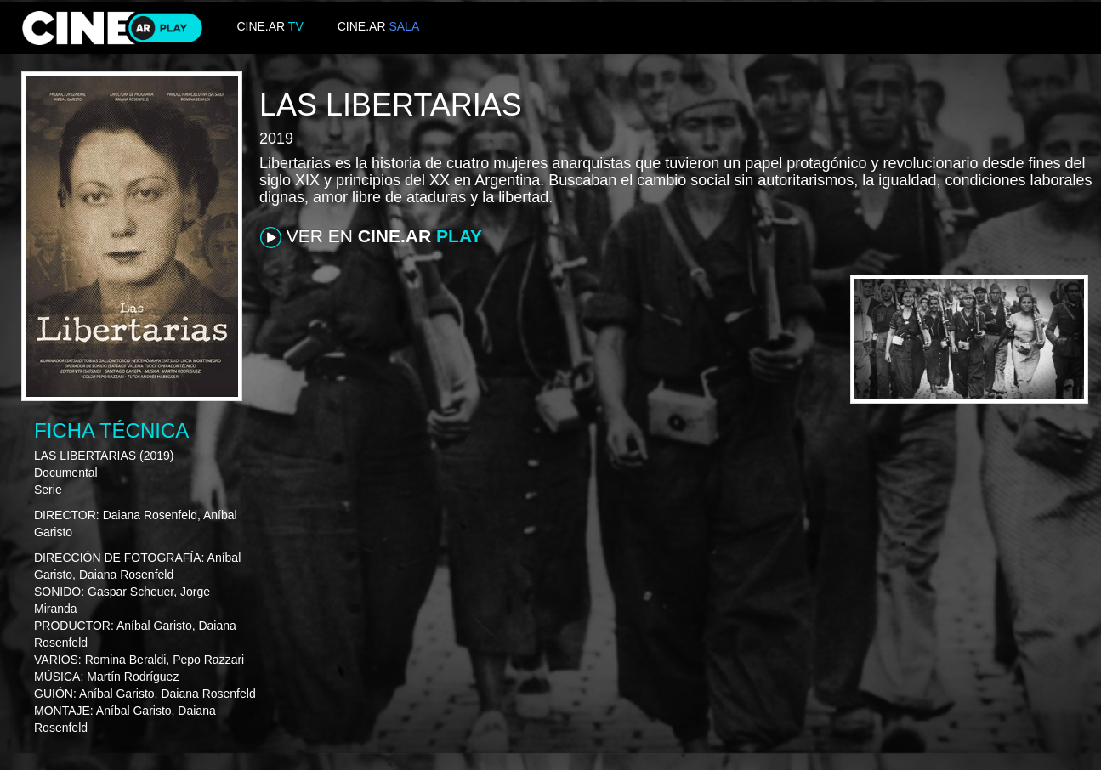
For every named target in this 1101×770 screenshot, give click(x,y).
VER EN (371, 237)
